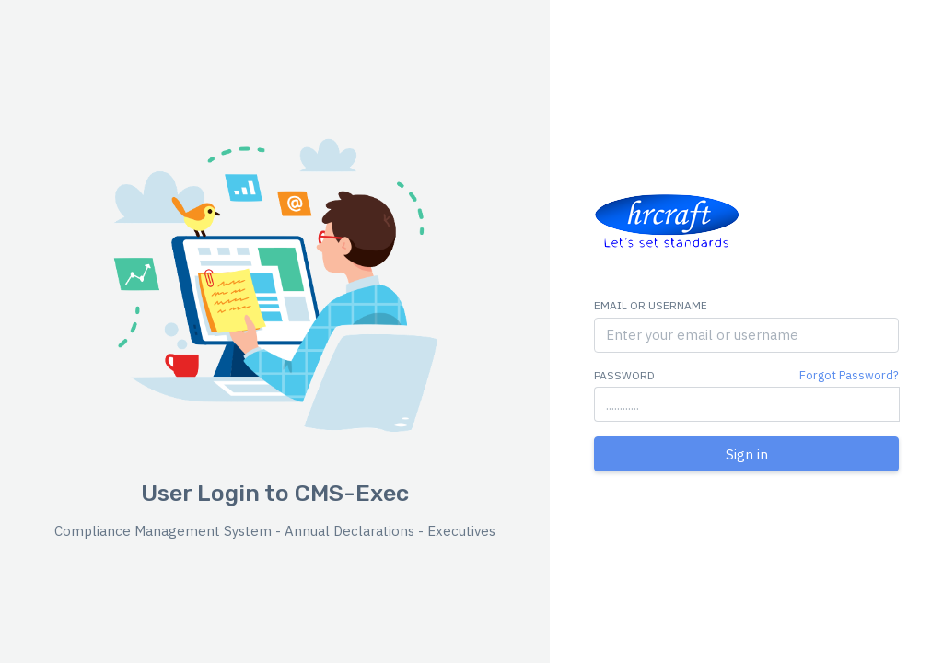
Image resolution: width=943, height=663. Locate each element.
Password (624, 375)
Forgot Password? (849, 375)
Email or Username (650, 305)
